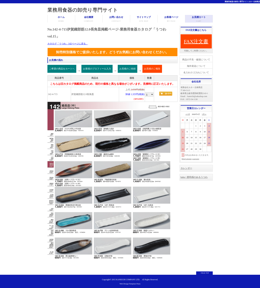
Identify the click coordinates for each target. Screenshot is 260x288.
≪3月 (187, 114)
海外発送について (196, 66)
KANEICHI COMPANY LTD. (128, 280)
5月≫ (204, 114)
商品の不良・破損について (196, 59)
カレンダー (186, 168)
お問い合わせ (116, 19)
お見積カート (199, 19)
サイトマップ (144, 19)
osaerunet (195, 159)
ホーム (61, 19)
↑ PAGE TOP (204, 273)
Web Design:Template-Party (130, 284)
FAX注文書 (196, 41)
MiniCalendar (187, 159)
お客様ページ (171, 19)
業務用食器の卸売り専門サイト (82, 10)
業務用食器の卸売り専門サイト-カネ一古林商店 (242, 1)
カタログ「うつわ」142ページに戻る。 (67, 43)
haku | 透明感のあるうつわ (194, 177)
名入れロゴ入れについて (196, 72)
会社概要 (88, 19)
